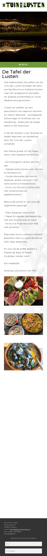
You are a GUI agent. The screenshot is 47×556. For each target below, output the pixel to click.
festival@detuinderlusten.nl (20, 529)
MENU (23, 65)
